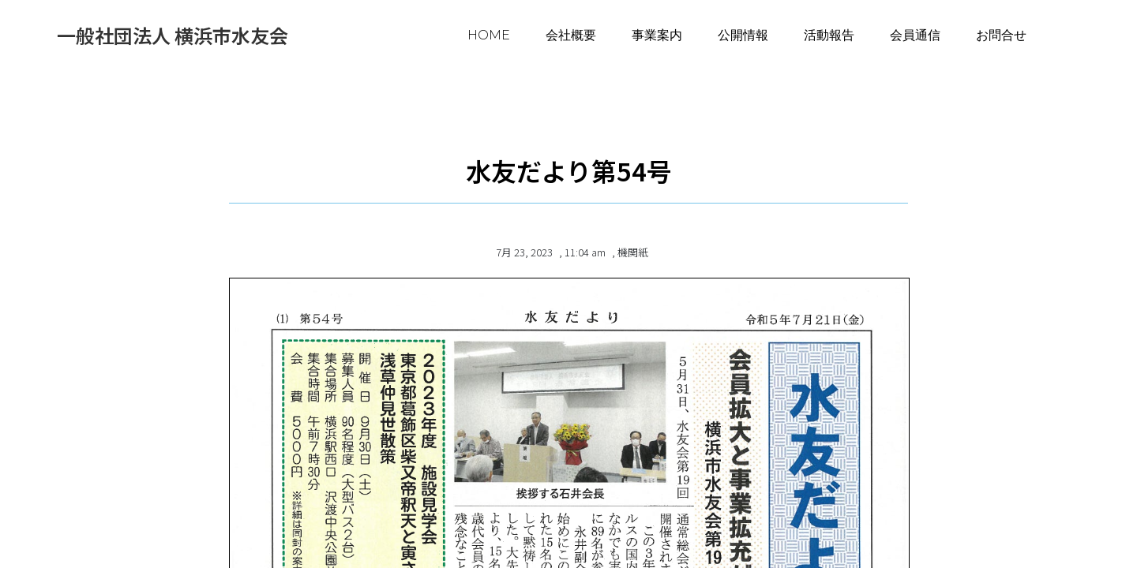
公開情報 (743, 35)
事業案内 (657, 35)
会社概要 (571, 35)
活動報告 (829, 35)
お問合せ (1001, 35)
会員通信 (915, 35)
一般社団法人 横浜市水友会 (172, 35)
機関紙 (632, 252)
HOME (488, 35)
